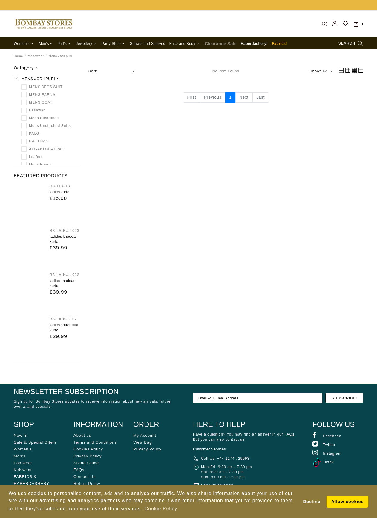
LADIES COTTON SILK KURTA (64, 327)
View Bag (142, 442)
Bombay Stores (43, 23)
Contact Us (84, 476)
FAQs (78, 470)
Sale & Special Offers (35, 442)
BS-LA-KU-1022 (64, 275)
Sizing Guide (86, 463)
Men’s (19, 456)
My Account (144, 435)
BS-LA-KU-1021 (64, 319)
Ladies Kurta (59, 192)
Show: (315, 71)
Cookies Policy (88, 449)
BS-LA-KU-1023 (64, 231)
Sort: (93, 71)
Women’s (23, 449)
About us (82, 435)
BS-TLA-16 (60, 186)
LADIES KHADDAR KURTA (62, 283)
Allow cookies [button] (347, 501)
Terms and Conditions (95, 442)
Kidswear (23, 470)
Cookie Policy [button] (161, 508)
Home (18, 56)
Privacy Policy (87, 456)
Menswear (36, 56)
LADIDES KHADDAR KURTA (63, 239)
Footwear (23, 463)
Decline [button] (312, 501)
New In (20, 435)
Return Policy (86, 483)
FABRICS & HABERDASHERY (31, 480)
